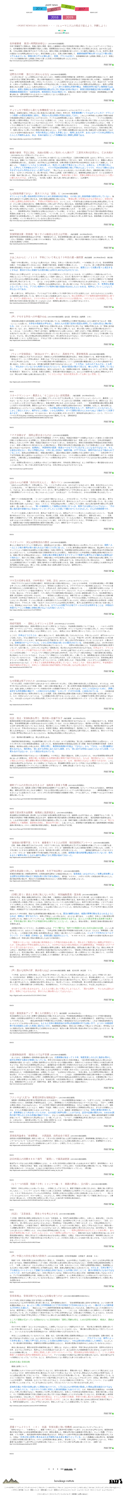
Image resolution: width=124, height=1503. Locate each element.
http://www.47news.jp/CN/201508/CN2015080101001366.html (28, 829)
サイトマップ (54, 1494)
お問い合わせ (82, 1494)
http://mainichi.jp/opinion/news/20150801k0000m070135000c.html (29, 1033)
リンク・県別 (29, 1490)
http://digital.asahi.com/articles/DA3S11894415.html (25, 857)
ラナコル (91, 1487)
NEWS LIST (94, 12)
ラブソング (99, 1487)
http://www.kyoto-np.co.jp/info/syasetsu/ (21, 469)
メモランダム (82, 1487)
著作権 (74, 1494)
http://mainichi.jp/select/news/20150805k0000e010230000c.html (28, 244)
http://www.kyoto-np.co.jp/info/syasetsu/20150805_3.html (26, 60)
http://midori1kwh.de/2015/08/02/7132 (21, 667)
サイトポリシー (43, 1494)
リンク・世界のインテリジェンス (59, 1490)
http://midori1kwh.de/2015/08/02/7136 (21, 704)
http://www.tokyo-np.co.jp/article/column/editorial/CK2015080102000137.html (33, 1122)
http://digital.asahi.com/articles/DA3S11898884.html (25, 340)
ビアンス (20, 1487)
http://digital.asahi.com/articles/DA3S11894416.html (25, 881)
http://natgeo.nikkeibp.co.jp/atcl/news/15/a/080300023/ (25, 139)
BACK (12, 70)
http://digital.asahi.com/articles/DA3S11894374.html (25, 957)
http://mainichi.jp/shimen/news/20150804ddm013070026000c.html (29, 303)
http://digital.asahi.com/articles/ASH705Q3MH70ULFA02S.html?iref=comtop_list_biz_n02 (36, 1170)
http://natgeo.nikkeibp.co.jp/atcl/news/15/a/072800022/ (25, 610)
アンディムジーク (31, 1487)
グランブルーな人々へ (112, 1487)
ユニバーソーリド (70, 1487)
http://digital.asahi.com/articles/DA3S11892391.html (25, 1145)
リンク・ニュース (77, 1490)
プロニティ (41, 1487)
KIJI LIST (29, 12)
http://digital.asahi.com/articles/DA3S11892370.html (25, 1242)
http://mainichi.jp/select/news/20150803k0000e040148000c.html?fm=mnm (31, 417)
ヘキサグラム (51, 1487)
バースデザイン (11, 1487)
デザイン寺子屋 (18, 1490)
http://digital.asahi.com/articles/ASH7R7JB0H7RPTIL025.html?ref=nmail (31, 525)
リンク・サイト (90, 1490)
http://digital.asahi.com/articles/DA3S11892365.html (25, 1282)
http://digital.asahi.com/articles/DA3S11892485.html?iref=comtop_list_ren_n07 (33, 1200)
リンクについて (65, 1494)
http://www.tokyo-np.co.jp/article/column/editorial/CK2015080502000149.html (33, 220)
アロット (60, 1487)
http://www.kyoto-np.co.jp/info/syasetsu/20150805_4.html (26, 96)
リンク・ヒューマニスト (104, 1490)
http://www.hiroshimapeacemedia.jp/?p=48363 (23, 1444)
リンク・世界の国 (40, 1490)
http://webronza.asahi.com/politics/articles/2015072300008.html (28, 1405)
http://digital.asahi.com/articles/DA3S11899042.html (25, 382)
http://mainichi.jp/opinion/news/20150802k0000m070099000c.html (29, 767)
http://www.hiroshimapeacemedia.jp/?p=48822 (23, 180)
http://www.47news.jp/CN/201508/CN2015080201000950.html (28, 799)
